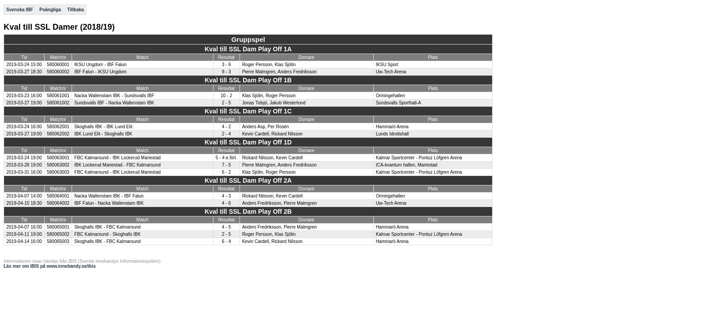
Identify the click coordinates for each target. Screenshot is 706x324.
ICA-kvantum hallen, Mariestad (407, 164)
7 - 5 (226, 164)
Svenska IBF (19, 9)
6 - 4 (226, 241)
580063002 (58, 164)
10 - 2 (226, 95)
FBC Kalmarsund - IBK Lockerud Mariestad (117, 157)
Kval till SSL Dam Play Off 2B (247, 211)
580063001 (58, 157)
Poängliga (50, 9)
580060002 (58, 71)
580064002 (58, 203)
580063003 (58, 172)
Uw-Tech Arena (391, 71)
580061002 (58, 102)
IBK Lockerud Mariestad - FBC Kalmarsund (117, 164)
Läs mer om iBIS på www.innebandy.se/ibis (50, 266)
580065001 (58, 227)
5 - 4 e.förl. (226, 157)
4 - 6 (226, 203)
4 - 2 (226, 126)
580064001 (58, 196)
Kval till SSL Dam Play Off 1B (247, 80)
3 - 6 (226, 64)
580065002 (58, 234)
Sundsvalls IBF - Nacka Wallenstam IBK (114, 102)
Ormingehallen (390, 95)
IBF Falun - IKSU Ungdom (100, 71)
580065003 (58, 241)
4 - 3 (226, 196)
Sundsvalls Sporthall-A (398, 102)
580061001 (58, 95)
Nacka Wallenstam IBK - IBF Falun (109, 196)
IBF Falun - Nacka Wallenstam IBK (109, 203)
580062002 (58, 133)
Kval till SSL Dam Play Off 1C (247, 111)
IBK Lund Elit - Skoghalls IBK (103, 133)
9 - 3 (226, 71)
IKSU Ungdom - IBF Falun (100, 64)
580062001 (58, 126)
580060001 (58, 64)
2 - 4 (226, 133)
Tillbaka (75, 9)
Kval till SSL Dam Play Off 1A (247, 49)
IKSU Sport (387, 64)
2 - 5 (226, 102)
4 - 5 (226, 227)
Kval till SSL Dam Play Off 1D (247, 142)
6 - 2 (226, 172)
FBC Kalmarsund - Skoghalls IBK (107, 234)
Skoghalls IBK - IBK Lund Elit (103, 126)
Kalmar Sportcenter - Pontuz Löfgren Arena (419, 157)
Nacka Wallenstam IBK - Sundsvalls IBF (114, 95)
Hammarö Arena (392, 126)
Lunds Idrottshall (392, 133)
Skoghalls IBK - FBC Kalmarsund (107, 227)
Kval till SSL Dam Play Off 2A (247, 180)
